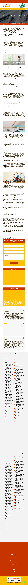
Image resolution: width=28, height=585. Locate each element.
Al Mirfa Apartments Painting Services (8, 473)
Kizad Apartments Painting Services (18, 447)
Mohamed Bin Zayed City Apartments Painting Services (19, 471)
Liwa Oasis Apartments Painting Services (19, 450)
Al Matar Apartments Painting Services (8, 470)
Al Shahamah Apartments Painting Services (9, 523)
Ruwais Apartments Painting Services (18, 506)
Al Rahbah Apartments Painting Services (9, 501)
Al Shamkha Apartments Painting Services (9, 526)
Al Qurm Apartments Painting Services (8, 491)
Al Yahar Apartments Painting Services (19, 366)
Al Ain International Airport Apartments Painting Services (8, 381)
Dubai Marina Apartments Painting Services (19, 399)
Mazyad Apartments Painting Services (19, 468)
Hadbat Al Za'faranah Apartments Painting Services (19, 418)
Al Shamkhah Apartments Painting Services (9, 529)
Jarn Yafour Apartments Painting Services (19, 429)
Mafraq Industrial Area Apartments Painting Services (19, 461)
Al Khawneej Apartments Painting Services (9, 447)
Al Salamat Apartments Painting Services (9, 507)
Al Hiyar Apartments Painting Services (8, 426)
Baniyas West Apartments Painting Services (19, 379)
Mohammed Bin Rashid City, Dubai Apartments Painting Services (19, 475)
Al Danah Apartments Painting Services (8, 404)
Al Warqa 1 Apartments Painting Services (19, 357)
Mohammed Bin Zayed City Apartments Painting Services (19, 479)
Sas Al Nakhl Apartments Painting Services (19, 509)
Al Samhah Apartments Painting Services (9, 513)
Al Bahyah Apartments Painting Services (9, 395)
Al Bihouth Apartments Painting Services (9, 401)
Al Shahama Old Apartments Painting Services (8, 519)
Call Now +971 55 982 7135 (6, 9)
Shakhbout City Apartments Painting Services (19, 512)
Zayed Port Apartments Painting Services (19, 539)
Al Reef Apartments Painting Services (8, 504)
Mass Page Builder (20, 583)
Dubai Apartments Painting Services (18, 396)
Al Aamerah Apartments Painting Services (9, 375)
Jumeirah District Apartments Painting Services (19, 436)
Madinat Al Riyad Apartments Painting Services (19, 453)
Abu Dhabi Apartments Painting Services (9, 365)
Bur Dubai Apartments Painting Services (19, 383)
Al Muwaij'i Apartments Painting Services (9, 482)
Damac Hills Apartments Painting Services (19, 393)
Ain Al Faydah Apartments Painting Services (8, 368)
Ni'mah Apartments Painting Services (18, 493)
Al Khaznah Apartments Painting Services (9, 450)
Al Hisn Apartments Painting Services (8, 423)
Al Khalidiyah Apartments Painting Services (9, 443)
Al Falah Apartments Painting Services (8, 414)
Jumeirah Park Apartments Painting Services (19, 440)
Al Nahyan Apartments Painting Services (9, 488)
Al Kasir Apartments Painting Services (8, 440)
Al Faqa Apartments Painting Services (8, 417)
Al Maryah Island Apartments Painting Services (8, 466)
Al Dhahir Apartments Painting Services (8, 411)
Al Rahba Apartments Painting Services (8, 498)
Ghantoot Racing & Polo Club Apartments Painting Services (19, 405)
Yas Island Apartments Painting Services (19, 529)
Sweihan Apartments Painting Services (19, 522)
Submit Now (14, 263)
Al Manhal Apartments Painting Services (8, 460)
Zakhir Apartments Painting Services (18, 532)
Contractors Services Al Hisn (10, 23)
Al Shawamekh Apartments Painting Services (8, 532)
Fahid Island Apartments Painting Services (19, 402)
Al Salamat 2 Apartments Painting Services (9, 510)
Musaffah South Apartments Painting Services (19, 486)
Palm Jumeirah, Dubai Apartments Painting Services (19, 496)
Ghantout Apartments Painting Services (19, 409)
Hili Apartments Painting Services (19, 422)
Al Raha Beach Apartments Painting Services (8, 494)
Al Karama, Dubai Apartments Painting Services (8, 437)
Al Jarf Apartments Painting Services (8, 429)
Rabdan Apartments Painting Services (19, 503)
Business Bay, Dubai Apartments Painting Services (19, 386)
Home (4, 23)
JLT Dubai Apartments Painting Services (19, 432)
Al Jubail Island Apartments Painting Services (8, 432)
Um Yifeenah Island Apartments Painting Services (19, 526)
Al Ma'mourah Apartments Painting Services (8, 456)
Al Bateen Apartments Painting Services (8, 398)
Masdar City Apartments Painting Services (19, 465)
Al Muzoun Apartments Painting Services (9, 485)
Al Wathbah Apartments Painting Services (19, 363)
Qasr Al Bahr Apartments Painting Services (19, 500)
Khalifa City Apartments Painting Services (19, 443)
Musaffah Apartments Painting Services (19, 483)
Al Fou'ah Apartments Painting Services (8, 420)
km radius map (14, 277)
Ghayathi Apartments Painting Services (19, 412)
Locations (14, 567)
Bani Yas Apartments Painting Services (19, 373)
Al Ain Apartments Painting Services (8, 378)
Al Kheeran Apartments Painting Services (9, 453)
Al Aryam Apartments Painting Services (8, 388)
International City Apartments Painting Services (19, 425)
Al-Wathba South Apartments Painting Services (19, 369)
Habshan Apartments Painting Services (19, 415)
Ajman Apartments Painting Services (8, 372)
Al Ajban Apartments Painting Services (8, 385)
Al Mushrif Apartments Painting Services (9, 479)
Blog (14, 569)
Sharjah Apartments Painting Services (18, 516)
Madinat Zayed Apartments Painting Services (19, 457)
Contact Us (14, 571)
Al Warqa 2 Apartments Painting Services (19, 360)
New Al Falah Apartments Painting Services (19, 490)
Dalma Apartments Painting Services (18, 390)
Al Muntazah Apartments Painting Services (9, 476)
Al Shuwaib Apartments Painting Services (9, 536)
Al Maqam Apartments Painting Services (9, 463)
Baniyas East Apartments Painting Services (19, 376)
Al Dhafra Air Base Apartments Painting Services (8, 407)
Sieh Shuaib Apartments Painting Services (19, 519)
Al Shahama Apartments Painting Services (9, 516)
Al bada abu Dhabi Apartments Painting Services (8, 391)
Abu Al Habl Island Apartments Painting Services (8, 361)
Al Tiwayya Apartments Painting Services (9, 539)
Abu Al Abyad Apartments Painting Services (8, 357)
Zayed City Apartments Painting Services (19, 535)
